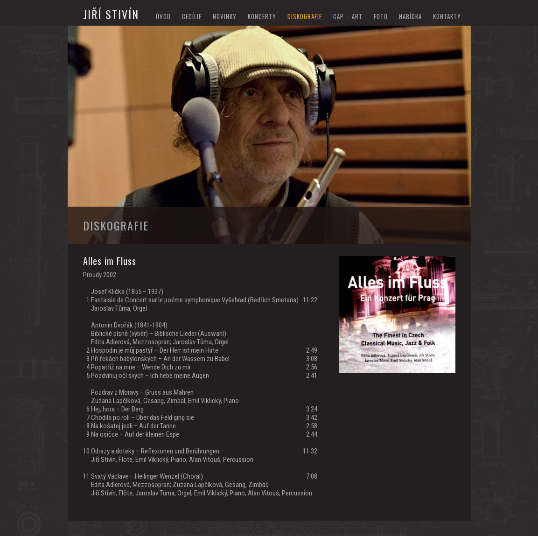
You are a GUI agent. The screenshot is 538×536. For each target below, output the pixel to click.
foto (381, 16)
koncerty (262, 16)
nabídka (410, 16)
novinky (225, 16)
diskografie (304, 16)
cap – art (348, 16)
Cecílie (192, 16)
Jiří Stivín (111, 14)
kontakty (447, 16)
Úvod (163, 16)
